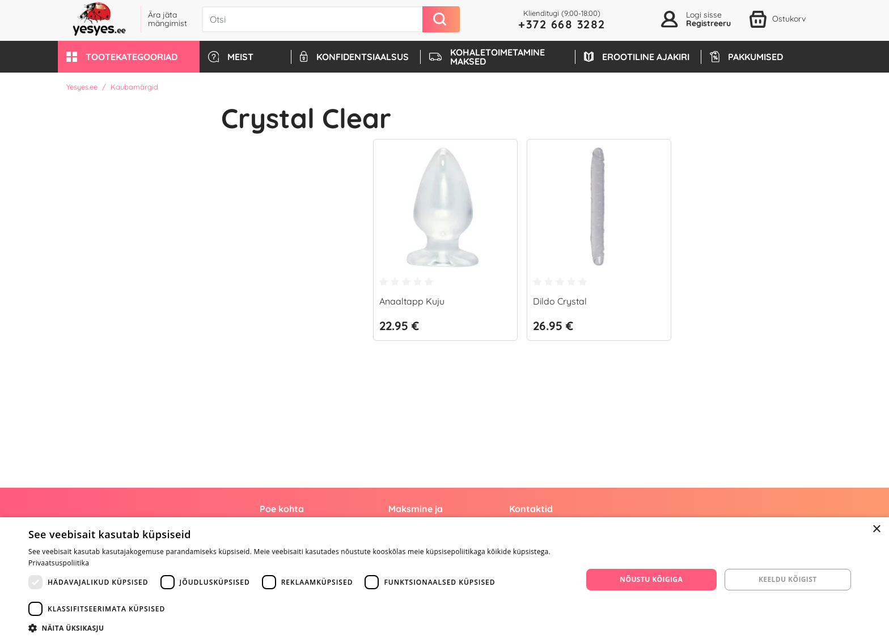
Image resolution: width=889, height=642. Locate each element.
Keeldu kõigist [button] (788, 579)
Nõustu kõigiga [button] (651, 579)
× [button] (876, 529)
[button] (129, 57)
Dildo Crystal (560, 301)
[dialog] (444, 579)
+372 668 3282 (562, 24)
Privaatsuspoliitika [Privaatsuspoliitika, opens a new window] (58, 563)
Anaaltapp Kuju (411, 301)
